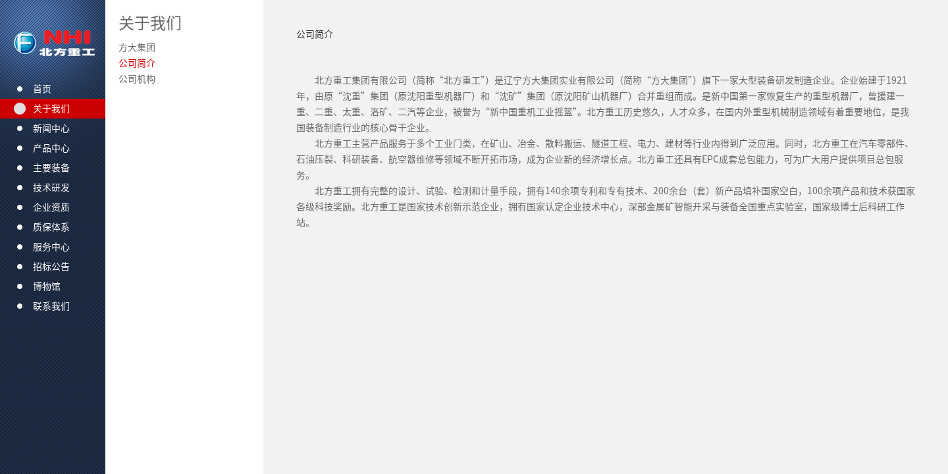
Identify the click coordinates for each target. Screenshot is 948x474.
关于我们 (150, 23)
